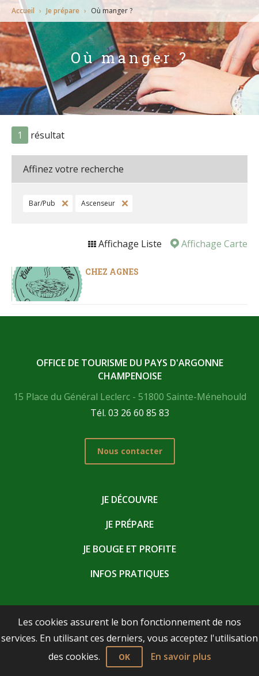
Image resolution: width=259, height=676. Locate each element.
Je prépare (62, 11)
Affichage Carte (213, 243)
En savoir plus (181, 656)
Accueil (23, 11)
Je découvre (130, 499)
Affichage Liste (129, 243)
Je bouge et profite (129, 549)
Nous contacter (129, 450)
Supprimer (64, 203)
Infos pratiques (129, 573)
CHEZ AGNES (112, 271)
